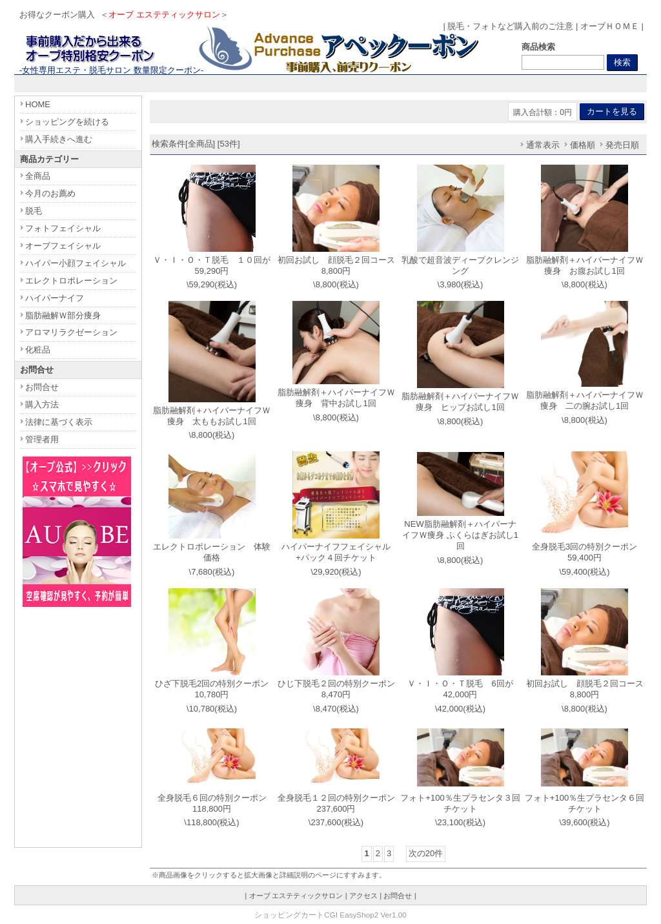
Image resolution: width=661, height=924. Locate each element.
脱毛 (33, 211)
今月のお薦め (50, 193)
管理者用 (42, 439)
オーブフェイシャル (63, 246)
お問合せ (42, 387)
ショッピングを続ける (67, 122)
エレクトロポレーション (71, 280)
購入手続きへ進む (58, 139)
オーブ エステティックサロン (296, 895)
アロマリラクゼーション (71, 332)
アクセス (363, 895)
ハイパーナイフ (54, 298)
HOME (37, 104)
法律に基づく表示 (58, 422)
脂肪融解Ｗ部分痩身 (63, 315)
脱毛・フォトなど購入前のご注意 (510, 26)
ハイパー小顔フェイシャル (75, 263)
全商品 (37, 176)
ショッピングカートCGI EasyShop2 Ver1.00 (330, 914)
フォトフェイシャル (63, 228)
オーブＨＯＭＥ (609, 26)
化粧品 (37, 349)
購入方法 (42, 404)
